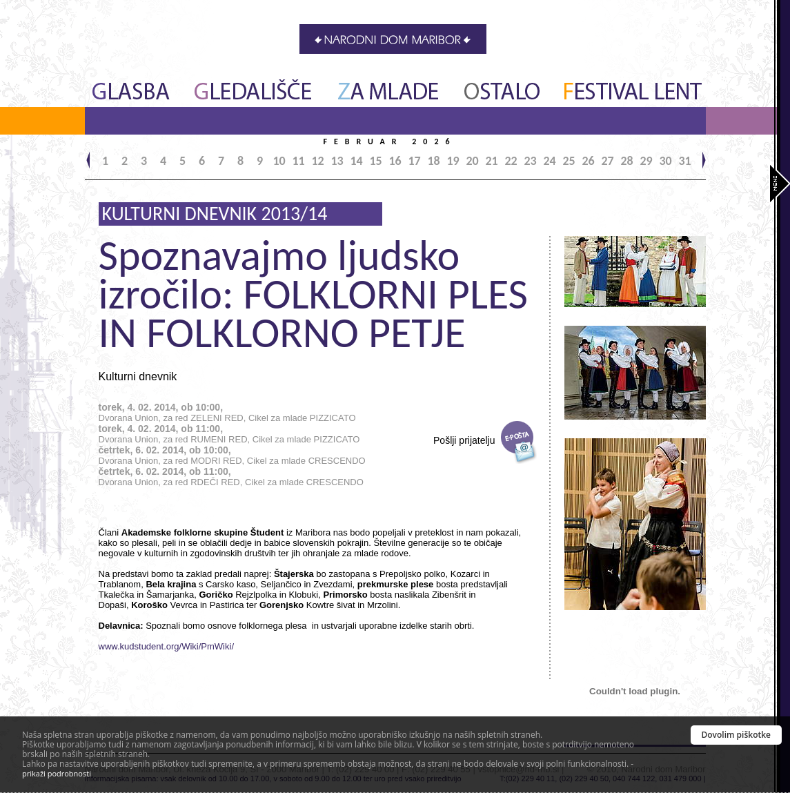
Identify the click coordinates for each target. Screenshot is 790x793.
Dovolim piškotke (736, 735)
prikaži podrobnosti (56, 773)
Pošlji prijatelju (464, 440)
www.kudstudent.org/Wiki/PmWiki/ (167, 646)
